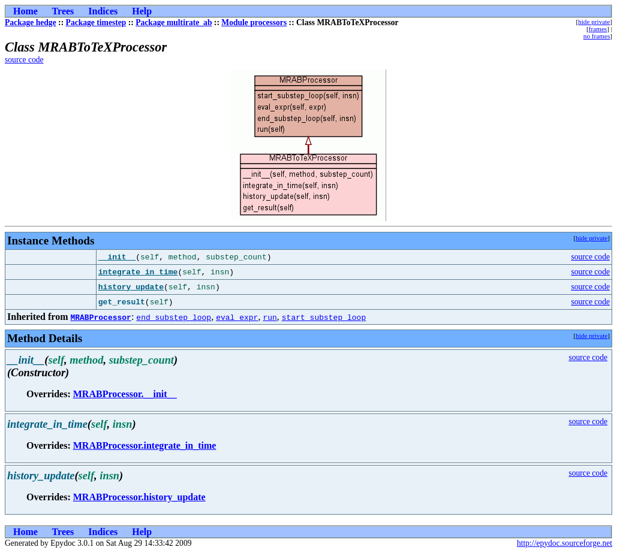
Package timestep (96, 22)
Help (142, 11)
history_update (131, 287)
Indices (103, 11)
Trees (63, 11)
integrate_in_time (138, 272)
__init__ (117, 257)
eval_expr (237, 317)
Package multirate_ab (174, 22)
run (269, 317)
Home (25, 11)
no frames (596, 36)
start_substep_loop (324, 317)
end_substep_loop (173, 317)
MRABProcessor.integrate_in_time (144, 445)
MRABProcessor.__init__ (125, 394)
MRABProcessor (100, 317)
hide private (594, 21)
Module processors (254, 22)
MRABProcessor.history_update (139, 497)
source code (24, 59)
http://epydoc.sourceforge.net (564, 543)
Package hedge (30, 22)
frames (598, 28)
